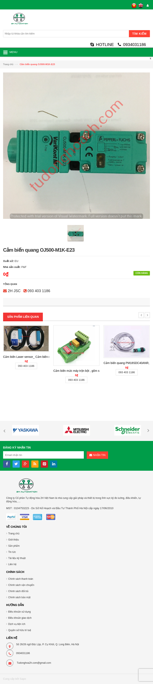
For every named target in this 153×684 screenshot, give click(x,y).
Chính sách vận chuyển (21, 585)
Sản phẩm (14, 545)
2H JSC (14, 291)
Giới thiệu (13, 539)
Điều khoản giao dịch (20, 617)
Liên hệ (12, 564)
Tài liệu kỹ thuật (17, 558)
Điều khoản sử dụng (19, 611)
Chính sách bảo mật (19, 597)
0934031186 (132, 44)
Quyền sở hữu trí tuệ (19, 630)
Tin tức (12, 552)
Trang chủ (8, 64)
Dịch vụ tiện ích (16, 624)
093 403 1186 (39, 291)
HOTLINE (102, 44)
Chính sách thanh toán (20, 578)
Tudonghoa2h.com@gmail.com (34, 662)
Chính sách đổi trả (18, 591)
